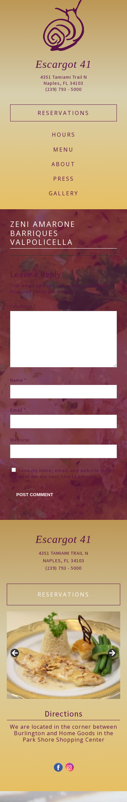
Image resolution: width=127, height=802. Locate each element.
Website (19, 451)
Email (18, 421)
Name (18, 391)
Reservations (63, 113)
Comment (23, 306)
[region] (63, 666)
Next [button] (112, 664)
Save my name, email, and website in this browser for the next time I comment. (62, 484)
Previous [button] (15, 664)
